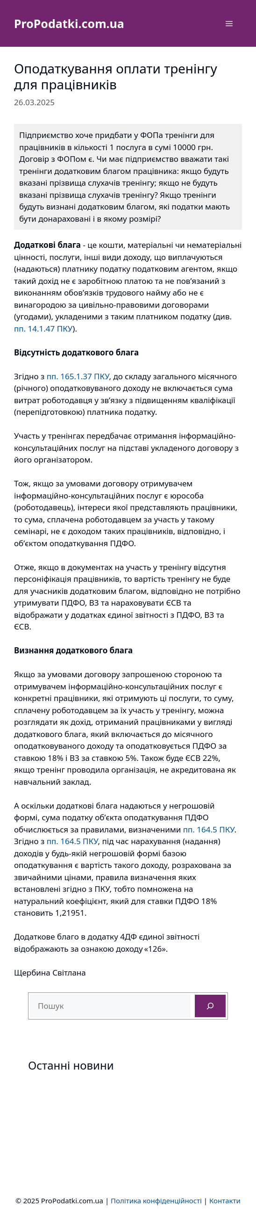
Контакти (225, 1200)
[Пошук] (210, 1006)
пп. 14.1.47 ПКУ (43, 328)
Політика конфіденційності (156, 1200)
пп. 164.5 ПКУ (209, 829)
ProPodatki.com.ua (69, 23)
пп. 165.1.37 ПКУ (78, 376)
